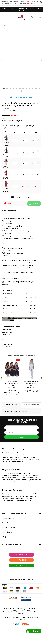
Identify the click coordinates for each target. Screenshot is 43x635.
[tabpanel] (21, 57)
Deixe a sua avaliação (31, 404)
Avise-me (25, 186)
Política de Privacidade (11, 527)
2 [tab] (7, 88)
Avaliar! (14, 110)
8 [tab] (26, 88)
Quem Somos (7, 523)
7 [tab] (23, 88)
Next (41, 59)
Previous (1, 59)
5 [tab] (17, 88)
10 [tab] (33, 88)
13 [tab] (21, 91)
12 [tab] (39, 88)
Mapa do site (7, 532)
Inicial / (4, 25)
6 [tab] (20, 88)
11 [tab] (36, 88)
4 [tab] (13, 88)
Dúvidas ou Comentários (21, 97)
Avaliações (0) (11, 404)
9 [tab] (29, 88)
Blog (4, 537)
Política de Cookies (31, 3)
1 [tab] (4, 88)
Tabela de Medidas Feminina (21, 197)
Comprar (34, 203)
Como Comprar (8, 518)
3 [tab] (10, 88)
